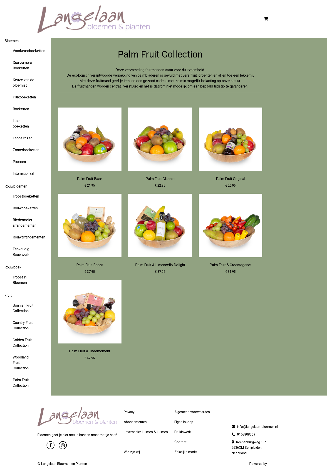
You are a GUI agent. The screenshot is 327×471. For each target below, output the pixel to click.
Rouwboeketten (25, 208)
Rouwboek (13, 267)
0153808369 (243, 434)
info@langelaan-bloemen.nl (255, 427)
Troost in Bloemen (20, 280)
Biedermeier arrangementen (24, 223)
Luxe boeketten (21, 123)
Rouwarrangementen (26, 237)
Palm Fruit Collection (21, 383)
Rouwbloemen (16, 186)
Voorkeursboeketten (26, 51)
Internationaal (23, 173)
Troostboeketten (26, 196)
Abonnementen (135, 422)
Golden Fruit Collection (22, 343)
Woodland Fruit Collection (21, 362)
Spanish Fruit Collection (23, 308)
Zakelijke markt (185, 452)
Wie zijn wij (132, 452)
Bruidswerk (182, 432)
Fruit (8, 295)
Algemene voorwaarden (192, 412)
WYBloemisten (279, 464)
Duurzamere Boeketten (22, 65)
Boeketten (21, 109)
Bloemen (12, 41)
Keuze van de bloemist (23, 83)
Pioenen (19, 162)
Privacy (129, 412)
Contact (180, 442)
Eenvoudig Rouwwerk (21, 252)
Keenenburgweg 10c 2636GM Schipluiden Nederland (249, 447)
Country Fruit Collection (23, 325)
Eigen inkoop (183, 422)
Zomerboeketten (26, 150)
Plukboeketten (24, 97)
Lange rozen (22, 138)
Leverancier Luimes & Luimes (146, 432)
